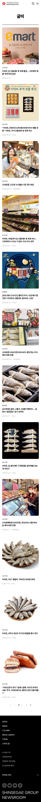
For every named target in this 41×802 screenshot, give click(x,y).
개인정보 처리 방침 (8, 761)
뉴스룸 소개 (6, 752)
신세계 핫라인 (7, 757)
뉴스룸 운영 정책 (8, 766)
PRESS (4, 722)
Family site (6, 775)
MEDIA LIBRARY (8, 735)
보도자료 (4, 67)
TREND (5, 739)
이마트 (14, 135)
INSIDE (4, 292)
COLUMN (6, 730)
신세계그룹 (6, 744)
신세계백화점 (16, 189)
